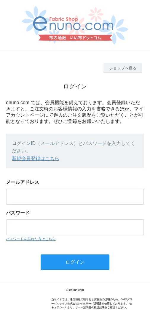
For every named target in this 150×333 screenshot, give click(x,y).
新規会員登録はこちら (35, 158)
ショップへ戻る (122, 68)
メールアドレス (22, 182)
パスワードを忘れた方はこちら (31, 239)
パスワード (18, 212)
